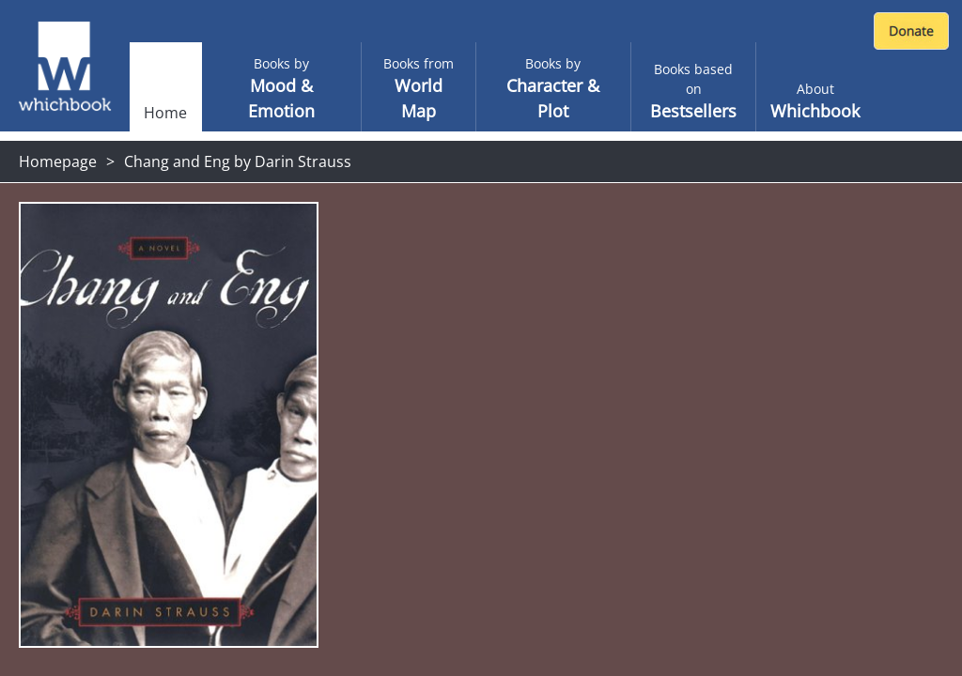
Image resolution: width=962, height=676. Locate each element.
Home (165, 112)
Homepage (58, 161)
